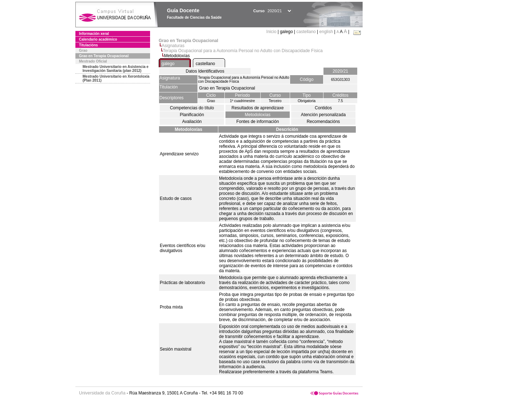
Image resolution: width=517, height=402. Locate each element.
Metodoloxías (257, 114)
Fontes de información (257, 121)
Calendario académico (98, 39)
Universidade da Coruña (102, 393)
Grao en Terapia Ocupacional (104, 56)
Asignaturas (173, 45)
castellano (306, 31)
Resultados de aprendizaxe (258, 107)
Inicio (272, 31)
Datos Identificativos (205, 71)
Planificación (192, 114)
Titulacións (88, 45)
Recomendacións (323, 121)
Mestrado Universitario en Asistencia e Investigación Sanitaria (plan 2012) (116, 69)
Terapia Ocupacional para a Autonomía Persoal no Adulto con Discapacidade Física (243, 50)
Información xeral (94, 34)
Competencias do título (192, 107)
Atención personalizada (323, 114)
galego (168, 63)
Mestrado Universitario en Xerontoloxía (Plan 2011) (116, 78)
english (326, 31)
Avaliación (191, 121)
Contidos (323, 107)
